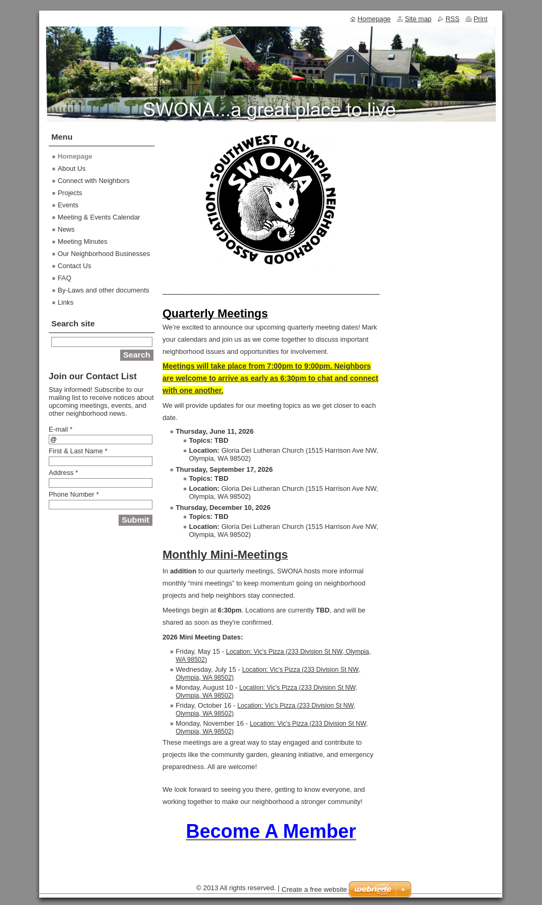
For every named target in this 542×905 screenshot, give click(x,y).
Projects (70, 193)
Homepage (75, 156)
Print (480, 19)
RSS (452, 19)
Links (66, 302)
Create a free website (314, 889)
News (66, 229)
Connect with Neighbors (94, 181)
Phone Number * (74, 494)
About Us (72, 168)
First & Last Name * (78, 451)
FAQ (64, 278)
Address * (63, 473)
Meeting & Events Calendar (99, 217)
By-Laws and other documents (103, 290)
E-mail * (61, 429)
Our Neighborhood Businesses (104, 254)
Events (68, 205)
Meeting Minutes (82, 241)
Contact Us (74, 266)
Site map (418, 19)
